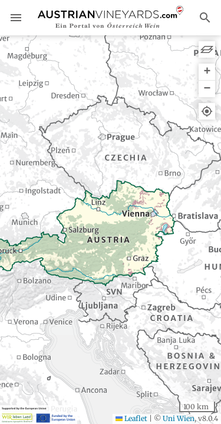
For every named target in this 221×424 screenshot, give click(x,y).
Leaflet (131, 418)
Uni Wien (178, 418)
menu (16, 18)
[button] (207, 72)
